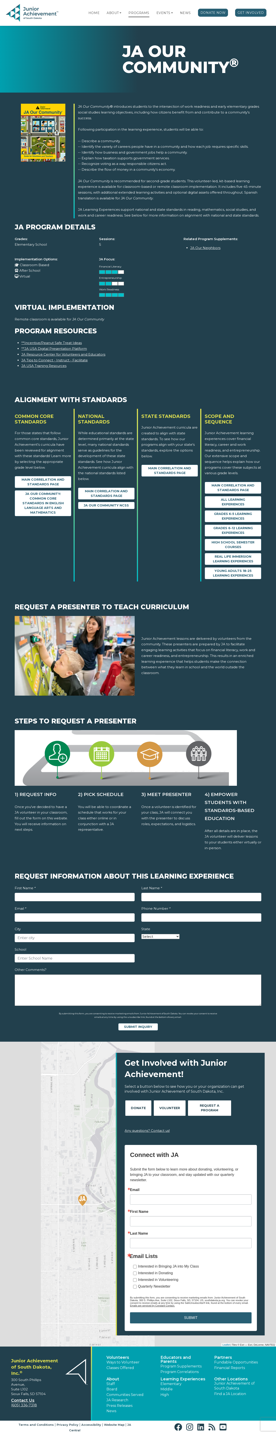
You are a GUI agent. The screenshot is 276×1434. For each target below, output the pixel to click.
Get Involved (251, 13)
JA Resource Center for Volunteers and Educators (63, 354)
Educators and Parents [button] (175, 1359)
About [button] (112, 1379)
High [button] (164, 1395)
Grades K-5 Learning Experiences (233, 516)
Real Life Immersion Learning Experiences (233, 559)
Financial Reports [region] (229, 1368)
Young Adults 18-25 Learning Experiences (233, 573)
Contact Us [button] (22, 1400)
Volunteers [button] (117, 1357)
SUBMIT (190, 1318)
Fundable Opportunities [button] (236, 1362)
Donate (138, 1108)
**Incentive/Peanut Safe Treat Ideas (51, 343)
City (18, 929)
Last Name (151, 888)
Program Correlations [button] (179, 1372)
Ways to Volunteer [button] (123, 1362)
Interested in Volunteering (158, 1280)
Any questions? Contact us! (147, 1130)
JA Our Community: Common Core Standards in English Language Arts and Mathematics (43, 503)
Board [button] (111, 1389)
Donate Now (213, 13)
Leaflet (226, 1344)
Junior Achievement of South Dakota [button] (234, 1385)
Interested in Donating (155, 1273)
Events (163, 13)
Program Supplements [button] (181, 1366)
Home (94, 13)
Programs (138, 13)
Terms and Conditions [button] (36, 1424)
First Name (25, 888)
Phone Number (155, 908)
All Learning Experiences (233, 502)
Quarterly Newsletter (154, 1286)
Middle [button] (166, 1389)
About (113, 13)
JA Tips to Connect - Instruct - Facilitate (54, 360)
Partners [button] (223, 1357)
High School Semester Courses (233, 544)
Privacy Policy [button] (67, 1424)
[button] (120, 13)
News (185, 13)
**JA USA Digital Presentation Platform (54, 348)
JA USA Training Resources (43, 366)
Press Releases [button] (119, 1406)
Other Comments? (30, 970)
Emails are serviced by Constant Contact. (152, 1305)
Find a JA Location (230, 1394)
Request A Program (209, 1108)
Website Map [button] (114, 1424)
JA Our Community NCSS (106, 505)
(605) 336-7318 (24, 1405)
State (145, 929)
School (20, 949)
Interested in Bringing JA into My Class (168, 1266)
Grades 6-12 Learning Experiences (233, 530)
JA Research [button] (117, 1400)
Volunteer (169, 1108)
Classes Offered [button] (120, 1368)
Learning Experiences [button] (182, 1379)
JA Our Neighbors (205, 248)
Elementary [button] (171, 1384)
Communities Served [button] (125, 1395)
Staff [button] (110, 1384)
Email (20, 908)
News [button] (111, 1411)
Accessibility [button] (91, 1424)
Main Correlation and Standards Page (43, 482)
